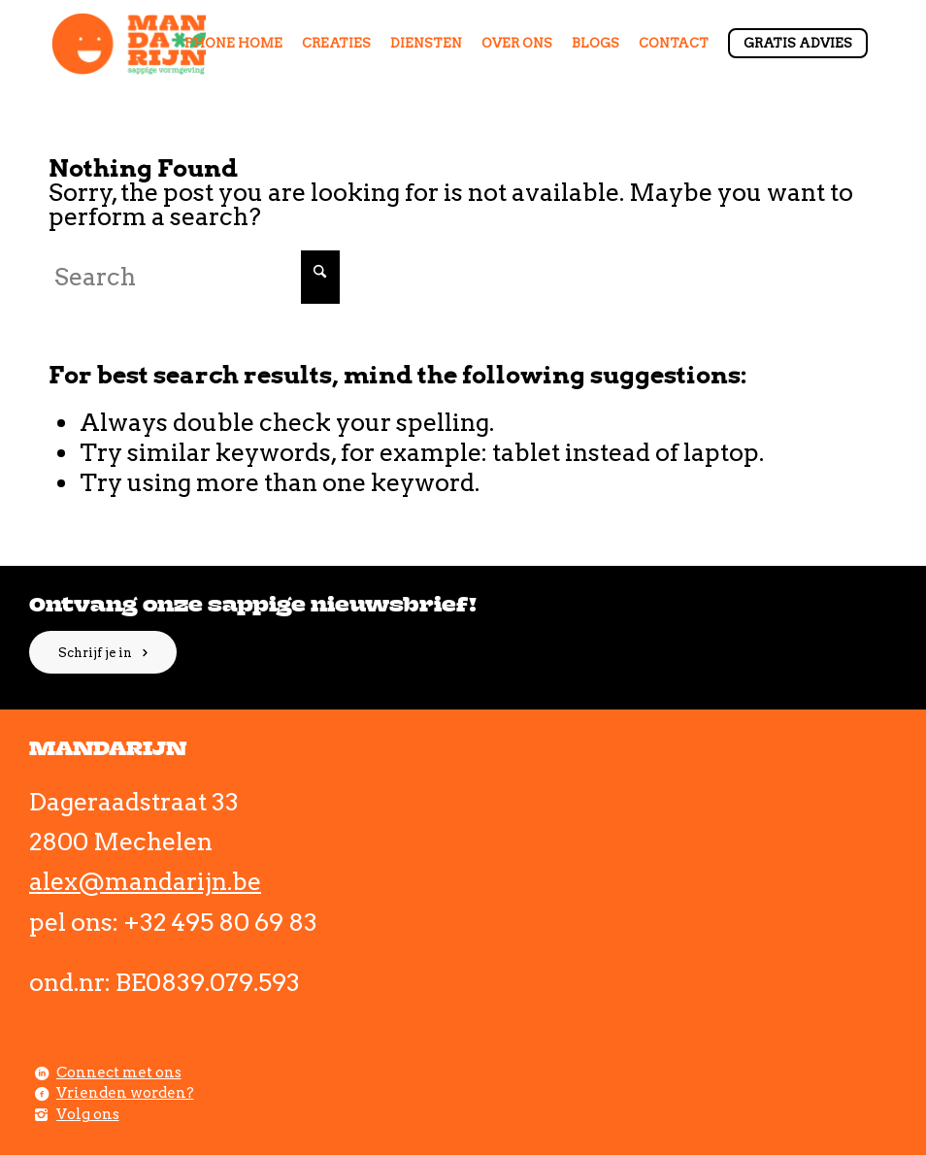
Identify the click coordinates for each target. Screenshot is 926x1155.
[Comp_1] (130, 43)
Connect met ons (119, 1072)
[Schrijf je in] (103, 652)
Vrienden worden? (125, 1093)
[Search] (194, 277)
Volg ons (87, 1114)
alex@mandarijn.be (145, 881)
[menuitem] (233, 43)
